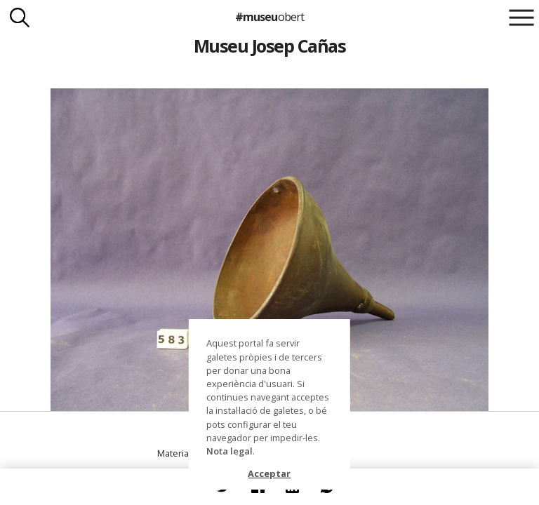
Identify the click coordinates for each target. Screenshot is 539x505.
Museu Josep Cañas (269, 46)
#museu (269, 17)
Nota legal (229, 451)
